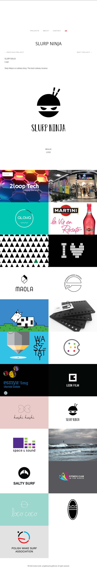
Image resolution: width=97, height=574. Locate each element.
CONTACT (57, 31)
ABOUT (46, 31)
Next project (84, 52)
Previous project (14, 52)
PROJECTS (34, 31)
